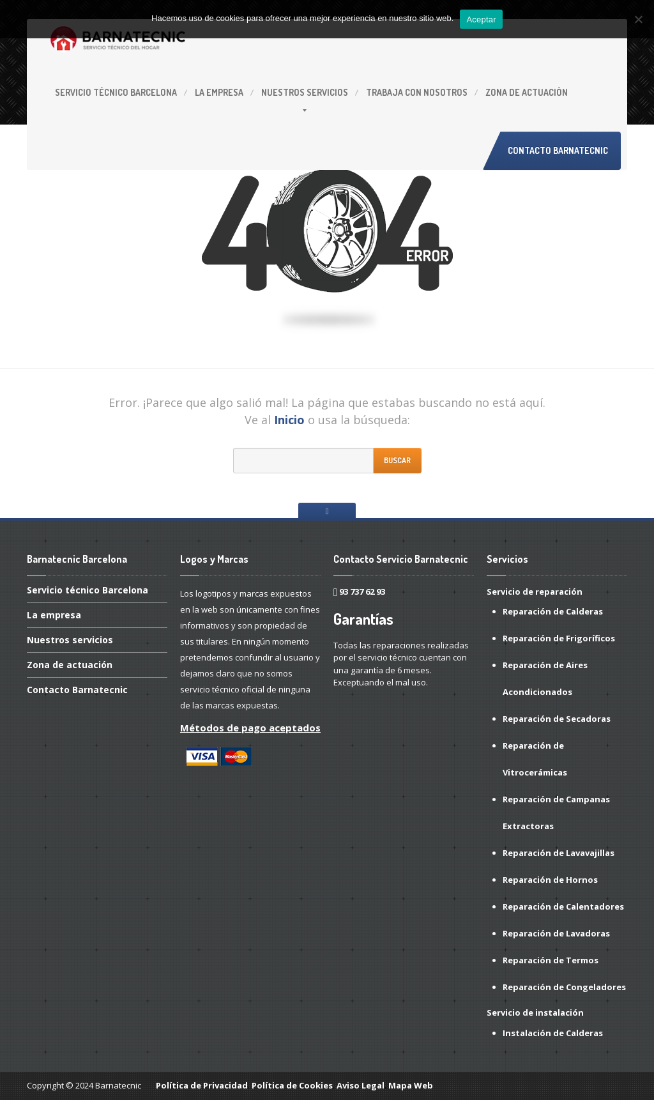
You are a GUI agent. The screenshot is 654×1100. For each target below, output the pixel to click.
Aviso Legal (360, 1085)
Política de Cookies (292, 1085)
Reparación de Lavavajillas (558, 853)
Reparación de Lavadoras (556, 933)
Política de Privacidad (202, 1085)
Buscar (397, 460)
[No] (638, 19)
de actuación (526, 92)
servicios (304, 92)
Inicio (289, 419)
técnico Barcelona (116, 92)
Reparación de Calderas (553, 611)
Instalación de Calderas (553, 1033)
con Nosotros (417, 92)
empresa (219, 92)
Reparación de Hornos (550, 879)
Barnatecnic (77, 690)
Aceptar (481, 19)
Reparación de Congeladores (564, 987)
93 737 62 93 (362, 591)
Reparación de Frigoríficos (559, 638)
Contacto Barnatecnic (558, 150)
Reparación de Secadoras (557, 718)
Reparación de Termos (550, 960)
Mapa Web (410, 1085)
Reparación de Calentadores (563, 906)
